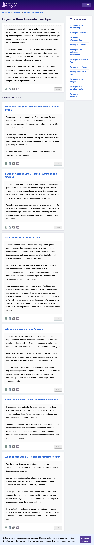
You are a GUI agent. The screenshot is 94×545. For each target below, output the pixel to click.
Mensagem (17, 12)
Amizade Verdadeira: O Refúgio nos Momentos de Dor (32, 457)
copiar (58, 89)
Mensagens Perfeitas (79, 33)
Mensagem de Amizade (76, 95)
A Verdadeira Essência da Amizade (22, 237)
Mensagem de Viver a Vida (79, 60)
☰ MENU (86, 5)
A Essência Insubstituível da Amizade (24, 329)
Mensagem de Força (78, 67)
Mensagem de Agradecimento (34, 12)
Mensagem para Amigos (76, 80)
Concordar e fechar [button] (85, 539)
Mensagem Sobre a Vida (78, 73)
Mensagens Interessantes (76, 38)
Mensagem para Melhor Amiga (76, 26)
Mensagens (6, 12)
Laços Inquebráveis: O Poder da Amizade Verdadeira (32, 399)
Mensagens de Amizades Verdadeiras (76, 52)
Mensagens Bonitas (78, 45)
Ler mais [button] (71, 541)
